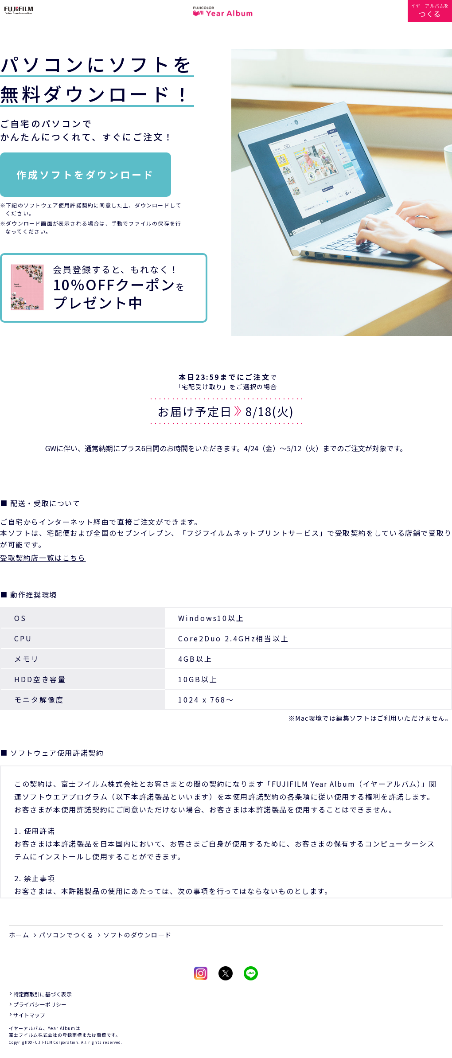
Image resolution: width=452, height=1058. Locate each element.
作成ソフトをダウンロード (85, 174)
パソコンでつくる (66, 934)
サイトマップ (29, 1015)
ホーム (19, 934)
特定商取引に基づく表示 (42, 994)
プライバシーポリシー (39, 1004)
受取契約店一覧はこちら (43, 557)
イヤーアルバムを (430, 10)
